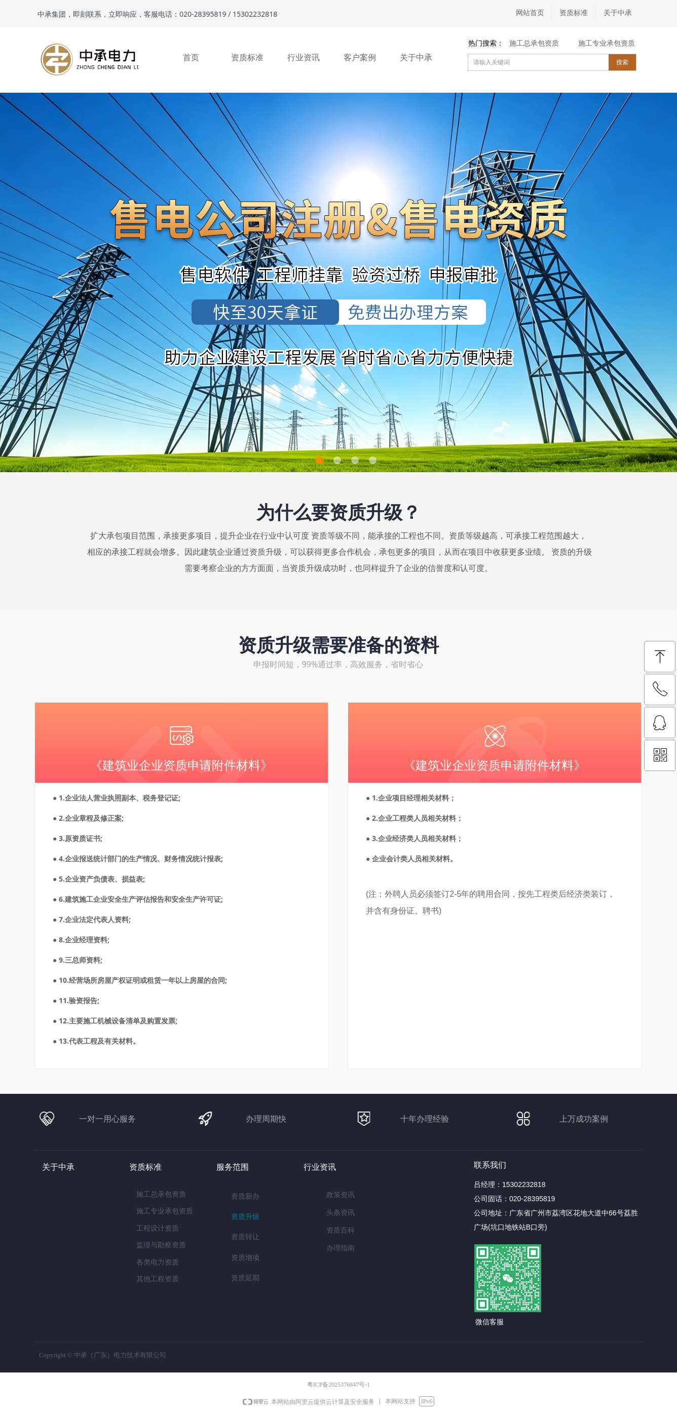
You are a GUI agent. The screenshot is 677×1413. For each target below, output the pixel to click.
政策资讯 (340, 1195)
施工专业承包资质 (606, 43)
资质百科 (340, 1230)
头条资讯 (340, 1212)
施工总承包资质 (534, 43)
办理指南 (340, 1248)
